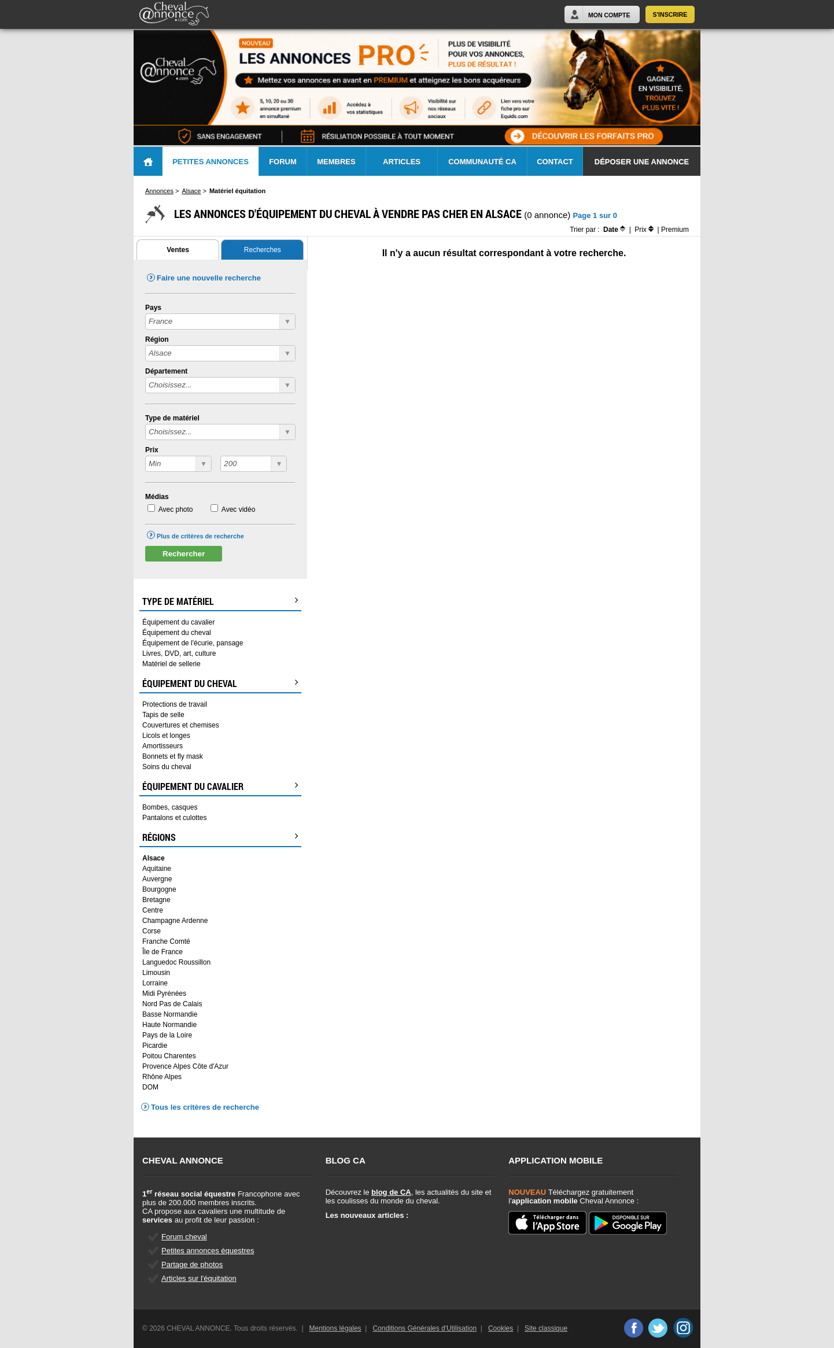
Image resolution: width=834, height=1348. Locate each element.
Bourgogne (159, 889)
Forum (283, 161)
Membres (336, 161)
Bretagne (156, 900)
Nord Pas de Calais (172, 1004)
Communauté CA (482, 161)
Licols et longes (166, 736)
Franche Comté (166, 941)
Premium (675, 230)
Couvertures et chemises (180, 725)
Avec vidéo (238, 509)
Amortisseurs (162, 746)
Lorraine (155, 983)
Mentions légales (335, 1328)
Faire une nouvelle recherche (209, 278)
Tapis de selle (163, 715)
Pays (153, 308)
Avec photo (175, 509)
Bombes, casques (169, 807)
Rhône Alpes (162, 1077)
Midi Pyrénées (164, 993)
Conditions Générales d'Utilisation (424, 1328)
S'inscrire (670, 14)
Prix (151, 450)
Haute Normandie (169, 1025)
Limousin (156, 973)
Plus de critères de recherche (200, 536)
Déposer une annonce (642, 161)
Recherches (262, 250)
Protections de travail (174, 704)
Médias (157, 497)
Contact (555, 161)
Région (157, 339)
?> (178, 464)
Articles (401, 161)
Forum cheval (184, 1236)
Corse (151, 931)
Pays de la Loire (167, 1035)
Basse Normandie (169, 1014)
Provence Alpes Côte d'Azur (185, 1066)
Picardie (154, 1046)
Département (166, 371)
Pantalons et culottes (174, 818)
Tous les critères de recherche (205, 1107)
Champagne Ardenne (175, 921)
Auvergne (157, 879)
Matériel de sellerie (171, 664)
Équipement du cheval (176, 633)
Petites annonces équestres (207, 1250)
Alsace (153, 858)
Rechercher (184, 553)
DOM (150, 1087)
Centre (152, 910)
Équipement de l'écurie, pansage (192, 643)
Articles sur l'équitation (199, 1278)
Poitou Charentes (169, 1056)
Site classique (546, 1328)
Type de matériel (172, 418)
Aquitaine (156, 869)
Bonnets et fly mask (172, 756)
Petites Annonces (210, 161)
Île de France (162, 952)
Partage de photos (192, 1264)
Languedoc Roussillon (176, 962)
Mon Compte (609, 15)
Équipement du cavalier (178, 622)
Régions (220, 837)
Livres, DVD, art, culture (179, 653)
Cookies (500, 1328)
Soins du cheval (166, 767)
